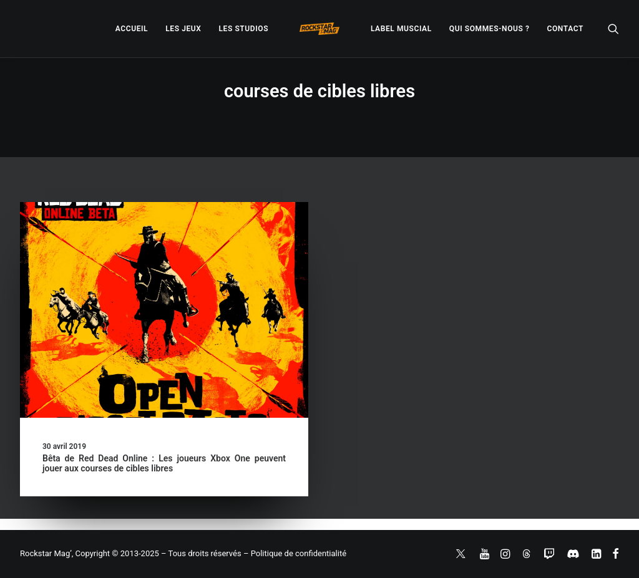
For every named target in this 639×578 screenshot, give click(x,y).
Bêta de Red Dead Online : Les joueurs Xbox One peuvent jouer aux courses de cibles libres (164, 463)
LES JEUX (183, 28)
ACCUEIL (131, 28)
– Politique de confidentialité (294, 553)
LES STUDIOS (243, 28)
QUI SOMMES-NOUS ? (489, 28)
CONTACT (565, 28)
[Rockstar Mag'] (319, 28)
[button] (613, 28)
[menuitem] (132, 28)
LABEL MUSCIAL (401, 28)
